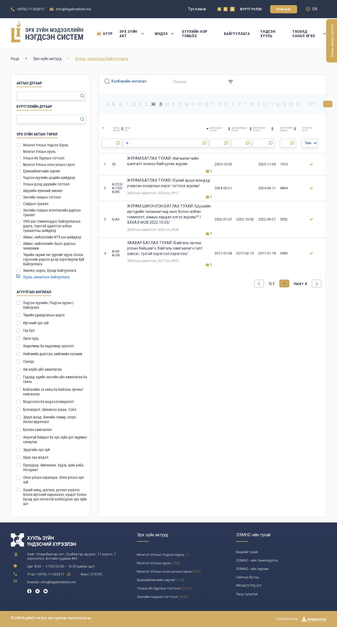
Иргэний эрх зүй (36, 323)
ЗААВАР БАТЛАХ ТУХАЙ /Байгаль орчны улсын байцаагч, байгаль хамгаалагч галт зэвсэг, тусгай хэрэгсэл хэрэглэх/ (165, 248)
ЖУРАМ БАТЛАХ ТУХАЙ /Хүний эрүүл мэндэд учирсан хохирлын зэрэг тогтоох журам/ (168, 183)
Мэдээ (163, 33)
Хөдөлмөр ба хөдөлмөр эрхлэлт (48, 346)
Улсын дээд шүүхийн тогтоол (46, 184)
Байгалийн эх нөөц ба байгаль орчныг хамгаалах (53, 391)
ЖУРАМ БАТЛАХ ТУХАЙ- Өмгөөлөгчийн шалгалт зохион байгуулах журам (163, 161)
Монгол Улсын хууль (39, 151)
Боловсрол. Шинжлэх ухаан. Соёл (49, 409)
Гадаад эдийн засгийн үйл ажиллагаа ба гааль (55, 379)
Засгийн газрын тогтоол (42, 197)
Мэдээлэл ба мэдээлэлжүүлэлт (48, 401)
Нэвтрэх (283, 9)
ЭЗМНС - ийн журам (252, 569)
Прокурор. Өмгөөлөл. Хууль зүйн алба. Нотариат (53, 467)
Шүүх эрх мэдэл (35, 457)
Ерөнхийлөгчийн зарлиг (41, 171)
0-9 (312, 103)
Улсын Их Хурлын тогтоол (43, 158)
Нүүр (102, 33)
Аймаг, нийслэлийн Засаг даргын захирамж (49, 245)
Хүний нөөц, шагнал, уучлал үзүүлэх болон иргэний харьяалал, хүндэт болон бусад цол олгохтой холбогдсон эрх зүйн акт (55, 497)
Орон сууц (31, 338)
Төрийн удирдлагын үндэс (44, 315)
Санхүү (28, 361)
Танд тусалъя (247, 594)
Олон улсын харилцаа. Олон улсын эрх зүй (53, 479)
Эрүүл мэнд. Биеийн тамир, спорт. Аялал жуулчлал (50, 419)
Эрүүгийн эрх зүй (36, 450)
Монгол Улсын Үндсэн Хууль (45, 145)
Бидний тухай (247, 552)
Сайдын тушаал (35, 203)
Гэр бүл (28, 330)
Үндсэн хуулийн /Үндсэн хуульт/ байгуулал (48, 305)
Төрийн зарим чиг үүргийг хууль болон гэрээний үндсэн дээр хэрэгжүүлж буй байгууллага (53, 259)
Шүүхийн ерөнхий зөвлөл (42, 190)
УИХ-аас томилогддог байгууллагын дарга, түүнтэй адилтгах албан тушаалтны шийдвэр (51, 226)
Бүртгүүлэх (251, 9)
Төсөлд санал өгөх (309, 33)
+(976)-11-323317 (30, 9)
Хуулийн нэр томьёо (194, 33)
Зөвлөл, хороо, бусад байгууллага (49, 270)
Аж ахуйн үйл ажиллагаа (42, 369)
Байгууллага (237, 33)
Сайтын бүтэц (247, 577)
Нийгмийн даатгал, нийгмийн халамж (52, 354)
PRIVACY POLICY (249, 586)
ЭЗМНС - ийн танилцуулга (257, 560)
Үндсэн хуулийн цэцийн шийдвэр (49, 177)
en (311, 9)
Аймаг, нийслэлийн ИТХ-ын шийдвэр (52, 237)
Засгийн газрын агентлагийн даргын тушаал (52, 212)
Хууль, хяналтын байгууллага (46, 277)
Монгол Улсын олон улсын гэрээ (49, 164)
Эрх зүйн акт (131, 33)
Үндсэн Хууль (267, 33)
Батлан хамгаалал (37, 429)
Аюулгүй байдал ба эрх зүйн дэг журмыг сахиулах (55, 439)
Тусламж (197, 9)
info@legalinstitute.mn (73, 9)
